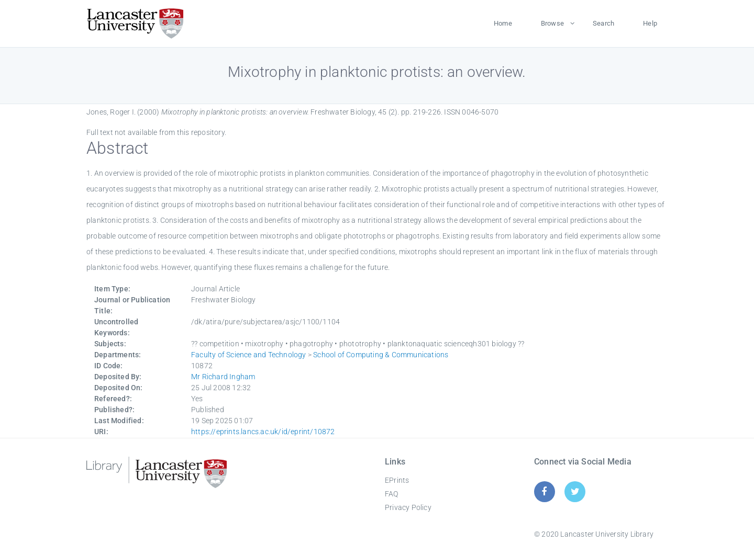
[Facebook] (544, 491)
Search (603, 23)
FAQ (391, 494)
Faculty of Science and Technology (248, 354)
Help (650, 23)
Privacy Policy (408, 507)
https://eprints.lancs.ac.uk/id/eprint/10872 (263, 431)
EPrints (397, 480)
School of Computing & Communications (380, 354)
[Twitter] (575, 491)
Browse (552, 23)
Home (503, 23)
